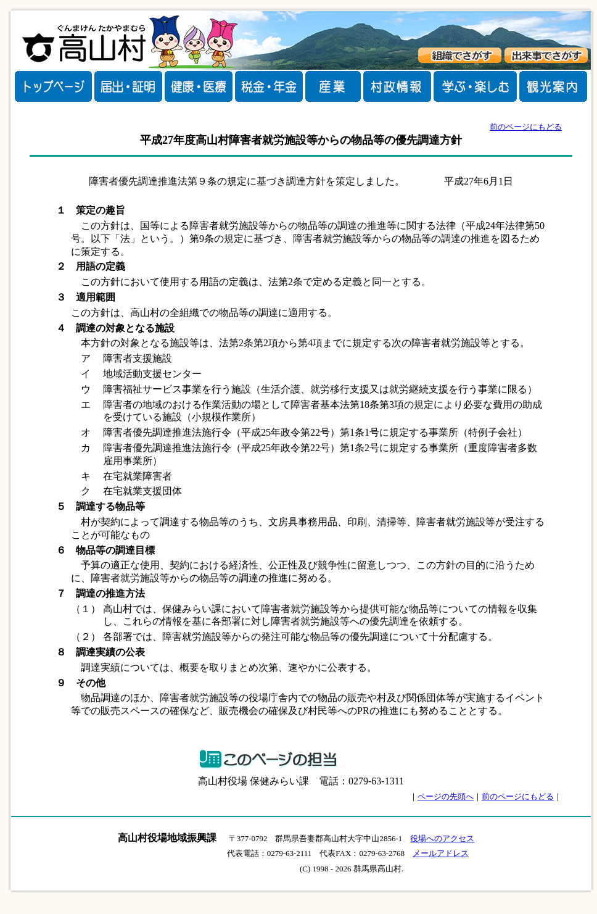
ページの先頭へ (446, 796)
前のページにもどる (526, 126)
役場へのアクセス (442, 838)
